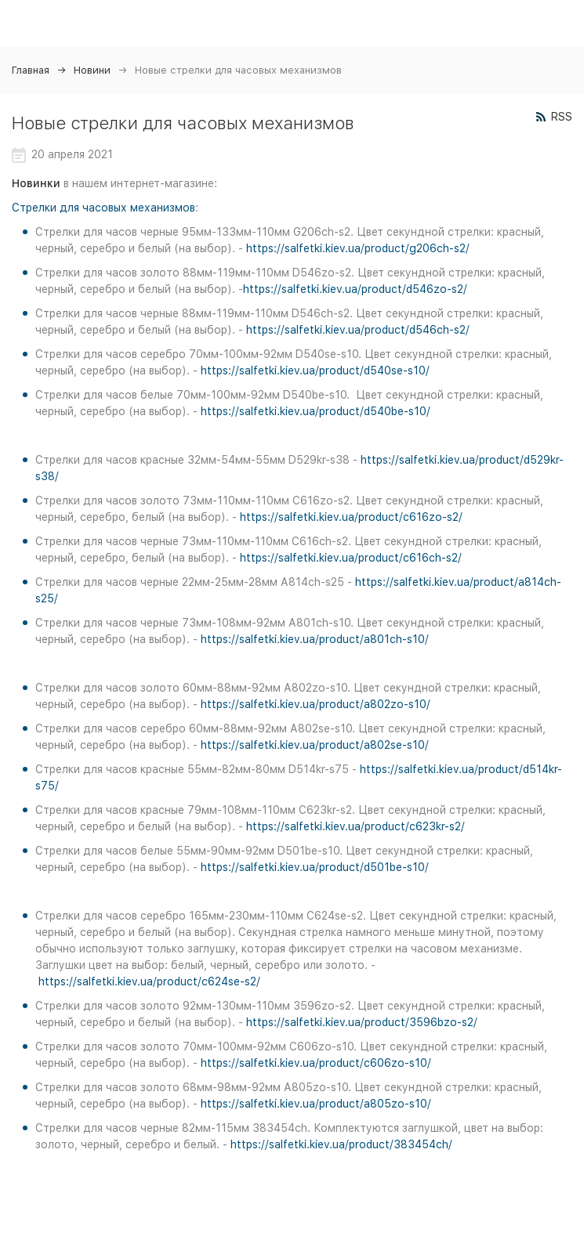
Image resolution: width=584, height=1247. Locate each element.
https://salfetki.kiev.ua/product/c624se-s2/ (149, 981)
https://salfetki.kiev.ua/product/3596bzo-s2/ (361, 1022)
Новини (92, 70)
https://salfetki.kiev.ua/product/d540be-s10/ (315, 411)
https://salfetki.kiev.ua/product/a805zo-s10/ (316, 1103)
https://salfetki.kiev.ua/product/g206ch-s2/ (358, 248)
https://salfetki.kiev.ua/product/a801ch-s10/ (315, 639)
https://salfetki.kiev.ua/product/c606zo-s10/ (316, 1063)
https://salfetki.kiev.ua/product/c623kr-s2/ (355, 826)
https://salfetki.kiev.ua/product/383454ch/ (341, 1144)
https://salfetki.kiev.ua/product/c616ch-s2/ (351, 557)
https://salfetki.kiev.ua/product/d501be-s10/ (315, 867)
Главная (30, 70)
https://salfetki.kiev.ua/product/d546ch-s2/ (358, 329)
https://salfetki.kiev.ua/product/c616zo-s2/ (351, 517)
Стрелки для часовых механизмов (103, 207)
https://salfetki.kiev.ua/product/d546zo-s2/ (355, 289)
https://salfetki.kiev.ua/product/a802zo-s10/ (315, 704)
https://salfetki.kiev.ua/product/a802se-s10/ (315, 745)
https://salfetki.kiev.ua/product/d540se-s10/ (315, 370)
